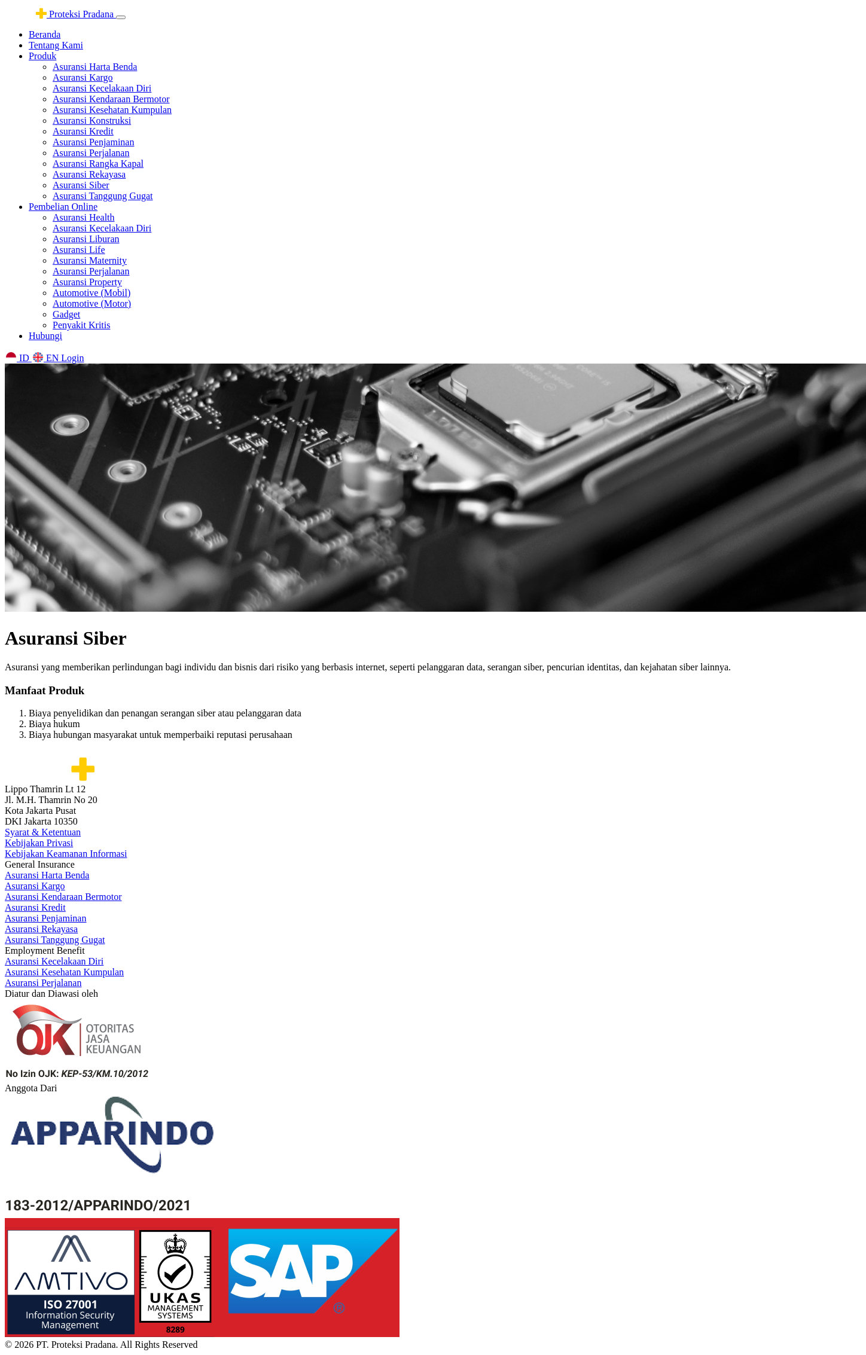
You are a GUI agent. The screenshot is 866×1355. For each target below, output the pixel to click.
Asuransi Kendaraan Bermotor (111, 99)
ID (18, 358)
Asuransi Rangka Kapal (98, 163)
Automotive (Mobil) (91, 293)
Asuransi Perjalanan (91, 153)
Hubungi (45, 336)
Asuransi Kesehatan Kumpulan (112, 110)
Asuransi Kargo (83, 77)
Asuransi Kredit (83, 131)
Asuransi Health (84, 217)
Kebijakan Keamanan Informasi (66, 854)
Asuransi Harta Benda (95, 67)
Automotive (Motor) (92, 303)
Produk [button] (42, 56)
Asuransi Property (87, 282)
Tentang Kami (56, 45)
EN (46, 358)
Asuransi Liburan (86, 239)
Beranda (44, 34)
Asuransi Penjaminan (93, 142)
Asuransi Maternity (90, 260)
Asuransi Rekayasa (89, 174)
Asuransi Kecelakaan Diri (102, 88)
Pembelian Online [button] (63, 207)
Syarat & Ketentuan (43, 832)
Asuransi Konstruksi (92, 120)
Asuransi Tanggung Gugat (103, 196)
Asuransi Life (79, 250)
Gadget (66, 314)
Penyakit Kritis (81, 325)
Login (72, 358)
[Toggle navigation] (121, 17)
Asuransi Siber (81, 185)
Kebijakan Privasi (39, 843)
